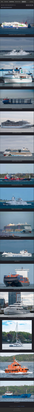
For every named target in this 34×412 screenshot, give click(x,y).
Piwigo (19, 408)
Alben (2, 1)
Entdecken (6, 1)
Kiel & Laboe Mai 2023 (9, 5)
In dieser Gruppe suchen (7, 7)
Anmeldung (31, 1)
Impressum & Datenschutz (17, 410)
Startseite (3, 5)
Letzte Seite (22, 406)
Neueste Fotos (18, 1)
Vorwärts (19, 406)
